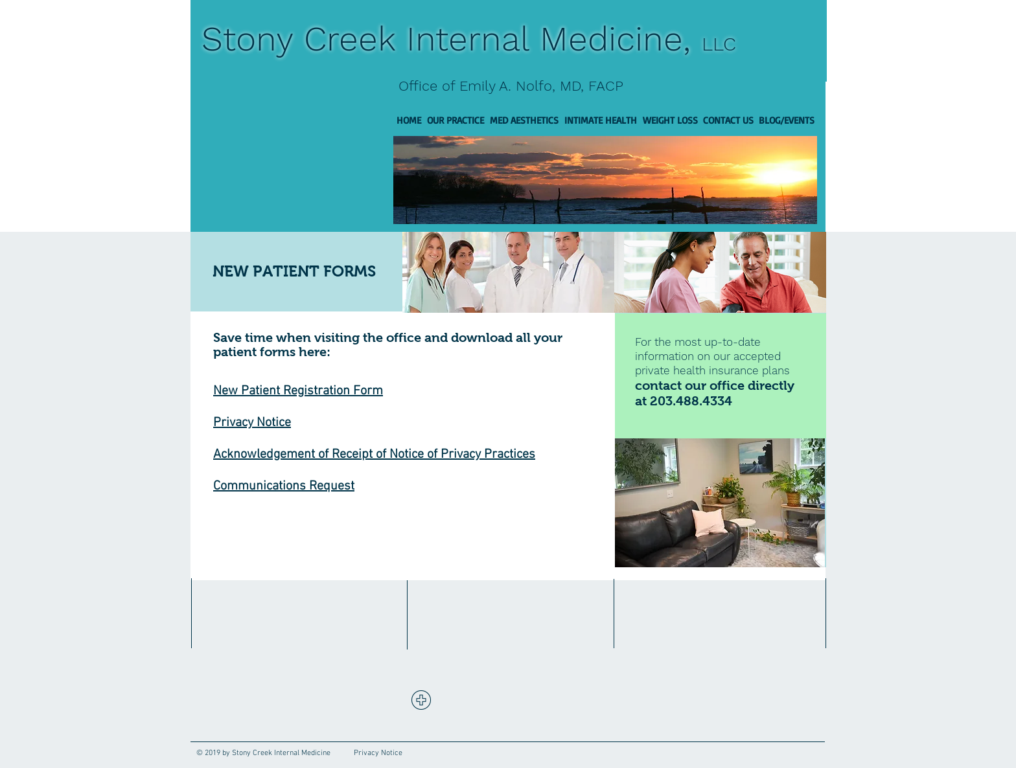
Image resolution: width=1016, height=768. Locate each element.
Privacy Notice (252, 423)
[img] (508, 272)
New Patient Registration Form (298, 391)
